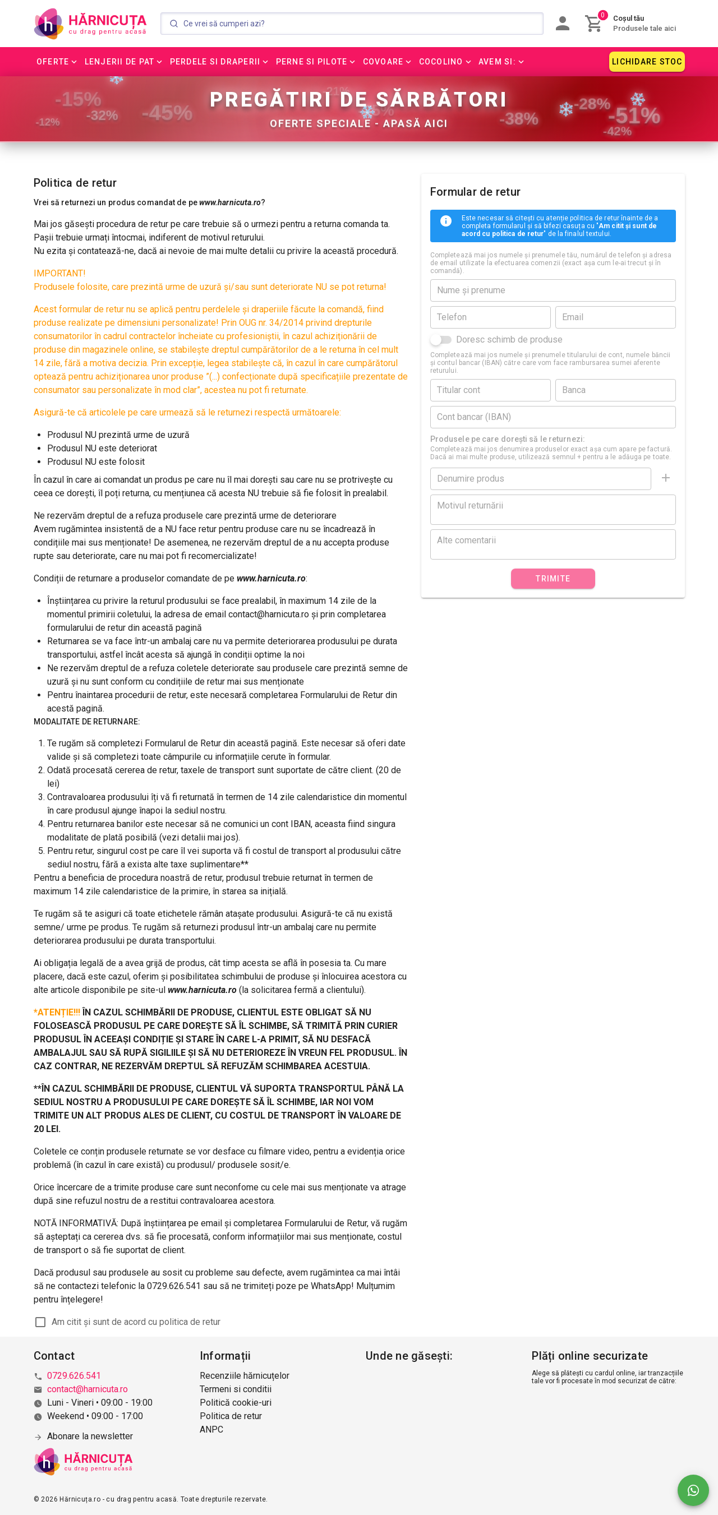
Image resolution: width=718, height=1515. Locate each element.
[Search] (352, 23)
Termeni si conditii (235, 1389)
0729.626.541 (74, 1375)
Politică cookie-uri (235, 1402)
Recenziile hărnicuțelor (244, 1375)
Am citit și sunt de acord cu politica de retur (136, 1323)
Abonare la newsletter (90, 1436)
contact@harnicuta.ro (87, 1389)
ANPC (211, 1429)
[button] (58, 62)
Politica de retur (231, 1416)
